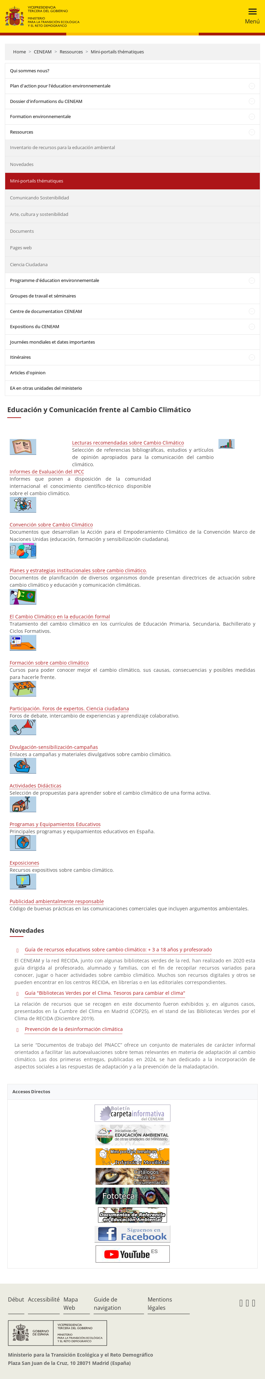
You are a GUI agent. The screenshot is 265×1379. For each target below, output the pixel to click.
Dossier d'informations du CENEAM (46, 101)
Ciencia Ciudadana (29, 264)
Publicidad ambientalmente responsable (57, 901)
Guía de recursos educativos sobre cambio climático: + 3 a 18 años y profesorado (118, 949)
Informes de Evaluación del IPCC (47, 471)
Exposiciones (24, 862)
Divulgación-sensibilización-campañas (54, 747)
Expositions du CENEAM (34, 326)
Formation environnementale (40, 116)
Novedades (21, 164)
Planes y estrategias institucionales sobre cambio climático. (78, 570)
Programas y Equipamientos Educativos (55, 824)
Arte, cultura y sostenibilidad (39, 214)
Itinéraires (20, 357)
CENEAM (43, 52)
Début (16, 1299)
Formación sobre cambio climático (49, 662)
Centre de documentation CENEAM (46, 311)
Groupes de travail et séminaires (43, 296)
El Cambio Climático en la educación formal (60, 616)
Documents (22, 231)
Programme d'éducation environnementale (54, 280)
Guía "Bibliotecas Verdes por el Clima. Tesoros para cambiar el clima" (105, 993)
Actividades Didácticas (35, 785)
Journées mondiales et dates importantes (52, 342)
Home (19, 52)
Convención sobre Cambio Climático (51, 524)
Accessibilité (44, 1299)
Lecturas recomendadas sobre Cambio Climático (128, 442)
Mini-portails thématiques (117, 52)
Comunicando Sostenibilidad (39, 198)
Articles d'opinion (28, 372)
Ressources (71, 52)
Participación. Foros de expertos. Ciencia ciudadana (69, 708)
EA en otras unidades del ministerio (46, 388)
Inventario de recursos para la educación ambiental (62, 147)
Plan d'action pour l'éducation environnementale (60, 86)
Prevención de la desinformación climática (74, 1029)
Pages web (21, 247)
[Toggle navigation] (250, 16)
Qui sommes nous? (29, 70)
